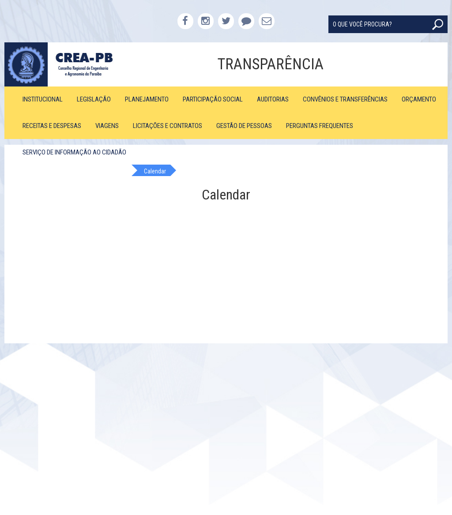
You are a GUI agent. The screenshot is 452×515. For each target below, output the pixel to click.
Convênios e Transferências (345, 99)
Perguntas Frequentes (319, 126)
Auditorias (273, 99)
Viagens (107, 126)
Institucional (43, 99)
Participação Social (213, 99)
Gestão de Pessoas (244, 126)
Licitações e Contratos (167, 126)
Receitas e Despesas (52, 126)
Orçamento (419, 99)
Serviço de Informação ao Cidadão (74, 152)
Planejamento (147, 99)
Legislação (94, 99)
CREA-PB (60, 64)
